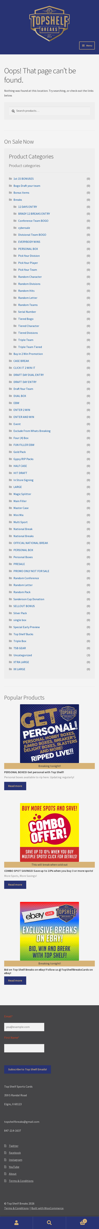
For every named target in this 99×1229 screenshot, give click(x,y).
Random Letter (27, 298)
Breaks (17, 199)
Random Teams (28, 305)
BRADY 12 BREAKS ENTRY (34, 213)
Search (49, 1223)
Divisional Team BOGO (32, 234)
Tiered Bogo (25, 319)
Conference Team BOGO (33, 220)
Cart (76, 1220)
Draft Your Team (23, 389)
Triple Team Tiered (30, 347)
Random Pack (21, 592)
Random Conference (26, 578)
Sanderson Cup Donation (28, 599)
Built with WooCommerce (47, 1208)
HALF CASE (20, 466)
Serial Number (27, 312)
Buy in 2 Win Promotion (28, 354)
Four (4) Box (20, 438)
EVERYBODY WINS (29, 242)
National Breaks (23, 536)
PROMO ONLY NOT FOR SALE (31, 571)
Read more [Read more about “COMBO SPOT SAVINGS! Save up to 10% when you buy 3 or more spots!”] (15, 884)
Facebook (15, 1152)
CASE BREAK (21, 361)
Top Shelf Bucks (23, 634)
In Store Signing (23, 480)
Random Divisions (29, 284)
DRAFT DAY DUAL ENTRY (28, 375)
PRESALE (19, 564)
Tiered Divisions (28, 333)
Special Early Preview (26, 627)
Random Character (30, 277)
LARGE (17, 487)
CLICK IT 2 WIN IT (24, 368)
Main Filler (20, 501)
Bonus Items (21, 192)
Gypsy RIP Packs (23, 459)
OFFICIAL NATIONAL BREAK (30, 543)
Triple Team (25, 340)
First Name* (11, 1037)
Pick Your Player (28, 263)
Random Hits (26, 290)
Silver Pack (20, 613)
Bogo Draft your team (26, 185)
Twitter (13, 1146)
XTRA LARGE (21, 662)
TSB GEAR (19, 648)
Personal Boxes (23, 557)
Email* (8, 1016)
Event (17, 424)
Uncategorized (22, 655)
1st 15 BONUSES (23, 178)
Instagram (15, 1160)
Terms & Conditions (21, 1181)
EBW (16, 403)
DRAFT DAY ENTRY (24, 382)
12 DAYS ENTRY (27, 207)
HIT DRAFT (20, 473)
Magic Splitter (22, 494)
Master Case (21, 508)
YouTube (14, 1167)
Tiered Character (28, 326)
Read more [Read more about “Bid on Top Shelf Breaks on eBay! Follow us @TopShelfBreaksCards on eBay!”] (15, 980)
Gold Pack (19, 452)
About (13, 1174)
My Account (16, 1223)
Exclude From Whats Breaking (32, 431)
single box (19, 620)
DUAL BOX (19, 396)
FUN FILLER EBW (23, 445)
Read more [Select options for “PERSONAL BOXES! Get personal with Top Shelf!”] (15, 786)
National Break (22, 529)
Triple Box (19, 641)
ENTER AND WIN (23, 417)
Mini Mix (18, 515)
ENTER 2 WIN (21, 410)
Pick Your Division (29, 255)
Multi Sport (20, 522)
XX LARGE (19, 669)
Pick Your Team (27, 269)
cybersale (24, 228)
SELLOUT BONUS (24, 606)
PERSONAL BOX (28, 249)
